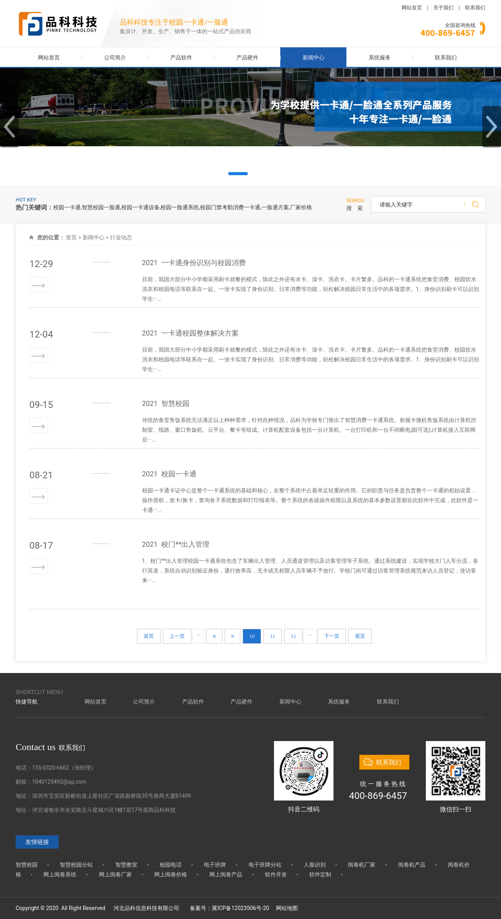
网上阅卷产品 (225, 874)
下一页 (331, 636)
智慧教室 (126, 865)
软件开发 (276, 874)
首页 (71, 237)
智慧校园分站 (76, 865)
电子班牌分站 (265, 865)
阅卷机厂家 (361, 865)
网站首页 (412, 8)
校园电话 (171, 865)
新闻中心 (313, 57)
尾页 (360, 636)
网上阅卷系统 (59, 874)
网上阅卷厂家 (115, 874)
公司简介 (115, 57)
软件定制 (320, 874)
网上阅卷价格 (170, 874)
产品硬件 (247, 57)
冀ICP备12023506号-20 (240, 908)
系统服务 (380, 57)
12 (293, 636)
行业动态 (121, 237)
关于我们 (443, 8)
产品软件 (181, 57)
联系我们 (475, 8)
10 (251, 636)
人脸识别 (315, 865)
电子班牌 (215, 865)
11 (272, 636)
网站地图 (287, 908)
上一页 (177, 636)
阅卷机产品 (411, 865)
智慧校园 (27, 865)
